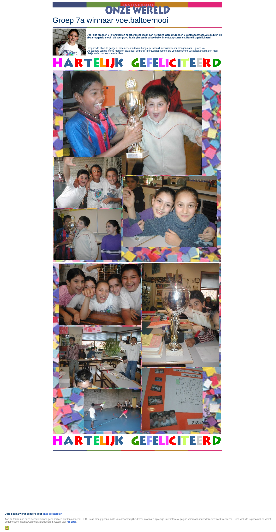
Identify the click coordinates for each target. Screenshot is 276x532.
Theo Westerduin (52, 514)
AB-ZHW (71, 521)
